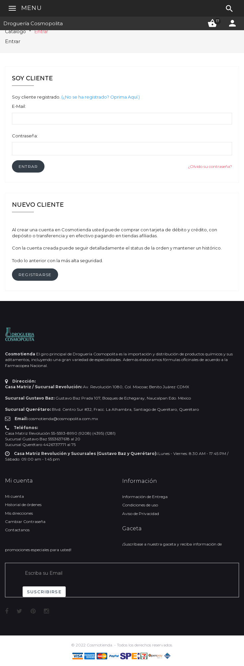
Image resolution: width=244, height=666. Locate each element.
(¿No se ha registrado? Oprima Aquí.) (100, 97)
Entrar (41, 32)
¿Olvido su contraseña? (210, 166)
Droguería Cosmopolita (33, 23)
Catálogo (15, 32)
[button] (28, 166)
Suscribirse (44, 591)
